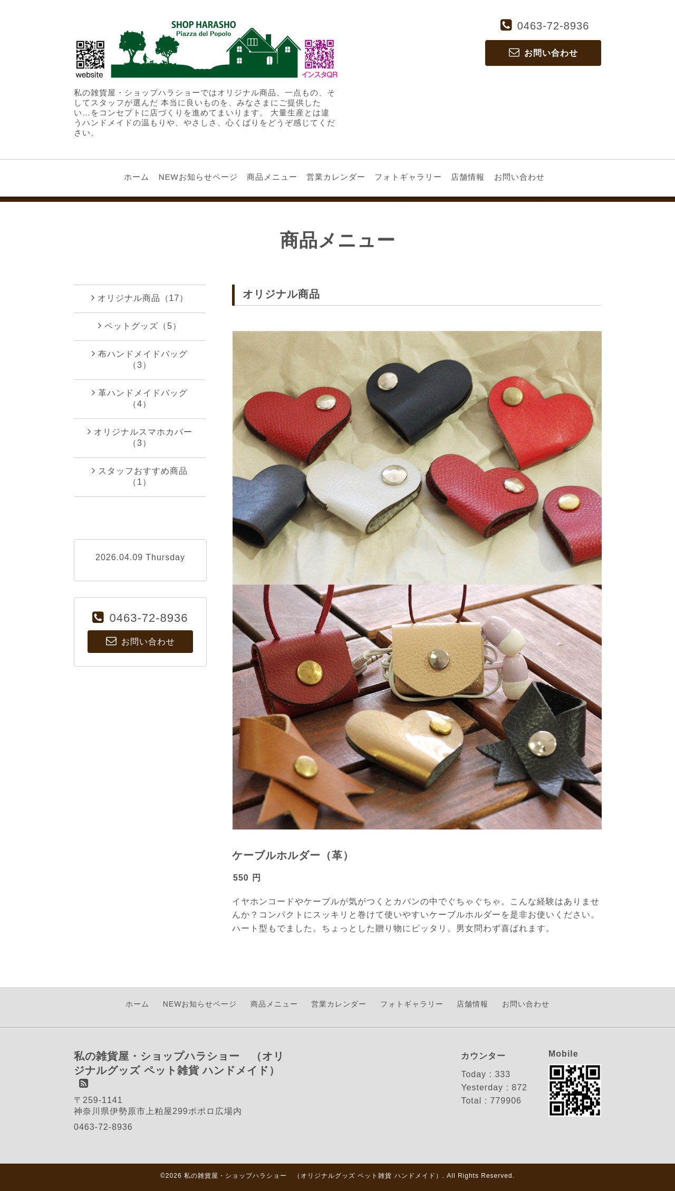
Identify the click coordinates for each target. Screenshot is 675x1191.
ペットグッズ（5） (139, 325)
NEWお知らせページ (198, 176)
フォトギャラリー (408, 176)
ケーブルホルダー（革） (293, 855)
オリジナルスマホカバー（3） (140, 437)
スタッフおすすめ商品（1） (140, 476)
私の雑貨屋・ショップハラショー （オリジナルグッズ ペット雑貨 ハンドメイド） (313, 1175)
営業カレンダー (335, 176)
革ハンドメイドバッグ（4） (140, 398)
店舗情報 (468, 176)
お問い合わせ (519, 176)
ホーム (136, 176)
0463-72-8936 (553, 26)
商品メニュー (272, 176)
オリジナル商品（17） (140, 297)
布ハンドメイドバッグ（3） (140, 359)
